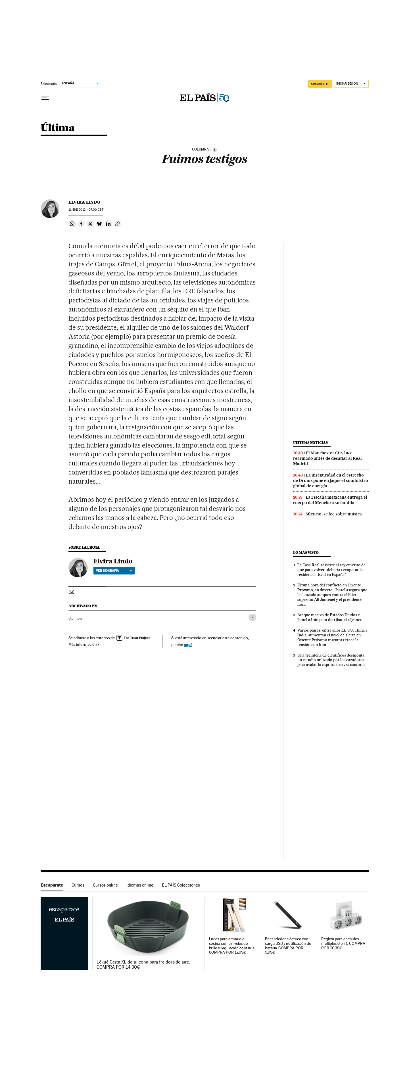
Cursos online (105, 885)
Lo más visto (306, 552)
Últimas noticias (310, 442)
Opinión (75, 618)
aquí (188, 644)
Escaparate (52, 885)
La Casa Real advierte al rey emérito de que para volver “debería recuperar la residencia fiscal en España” (331, 570)
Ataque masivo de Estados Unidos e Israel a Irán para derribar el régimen (329, 617)
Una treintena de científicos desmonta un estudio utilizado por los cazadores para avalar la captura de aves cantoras (331, 660)
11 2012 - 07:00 (85, 210)
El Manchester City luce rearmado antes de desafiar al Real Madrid (327, 458)
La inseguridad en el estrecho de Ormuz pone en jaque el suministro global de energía (330, 480)
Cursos (78, 885)
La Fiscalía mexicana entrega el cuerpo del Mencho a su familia (330, 500)
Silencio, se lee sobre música (334, 514)
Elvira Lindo (84, 202)
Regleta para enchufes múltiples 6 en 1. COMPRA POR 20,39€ (343, 943)
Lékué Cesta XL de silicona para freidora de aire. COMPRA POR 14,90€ (143, 965)
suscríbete (320, 84)
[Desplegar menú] (45, 98)
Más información (83, 644)
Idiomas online (139, 885)
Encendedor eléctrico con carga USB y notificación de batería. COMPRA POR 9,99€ (288, 946)
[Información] (214, 149)
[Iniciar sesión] (351, 84)
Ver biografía (114, 570)
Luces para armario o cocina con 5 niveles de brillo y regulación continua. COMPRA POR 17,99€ (232, 946)
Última (57, 128)
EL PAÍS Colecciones (181, 885)
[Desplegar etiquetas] (252, 617)
